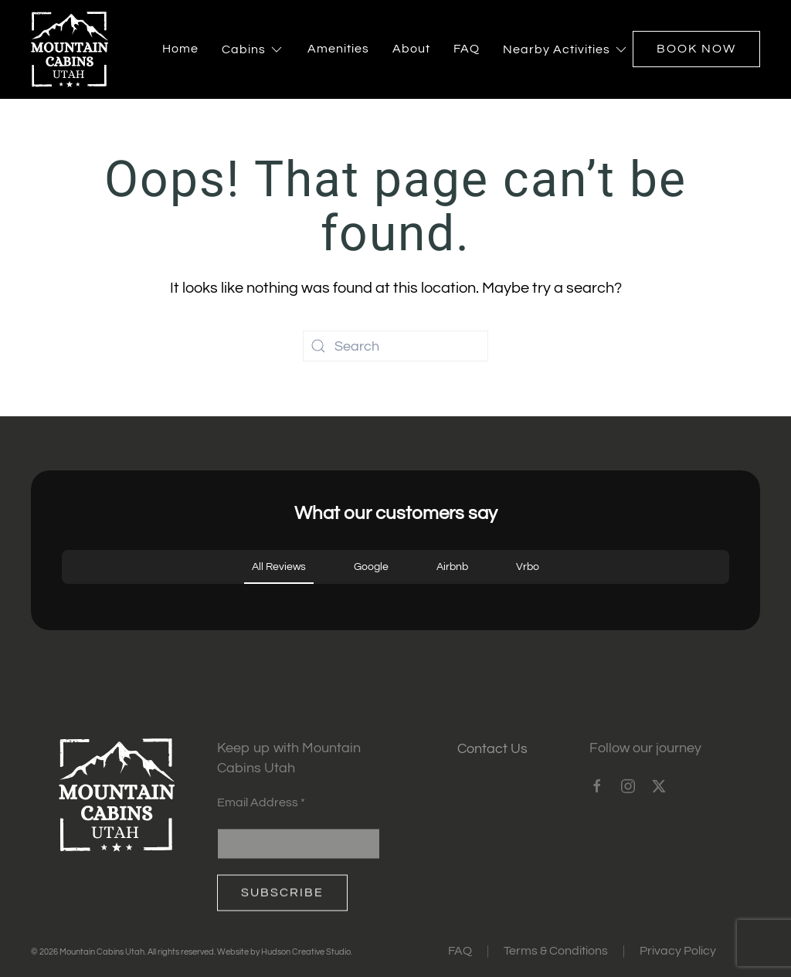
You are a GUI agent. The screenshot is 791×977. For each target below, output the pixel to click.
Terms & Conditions (556, 951)
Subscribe (282, 896)
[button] (61, 599)
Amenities (338, 48)
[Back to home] (69, 49)
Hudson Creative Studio (306, 952)
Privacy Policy (678, 951)
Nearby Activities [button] (566, 49)
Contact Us (492, 748)
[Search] (395, 346)
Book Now (696, 48)
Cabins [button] (253, 49)
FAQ (466, 48)
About (411, 48)
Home (180, 48)
